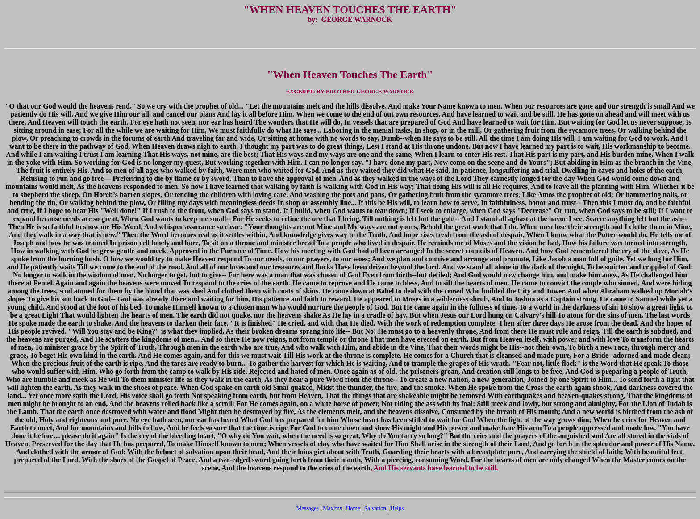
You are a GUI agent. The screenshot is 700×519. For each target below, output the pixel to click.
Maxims (332, 508)
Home (353, 508)
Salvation (375, 508)
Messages (307, 508)
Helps (397, 508)
